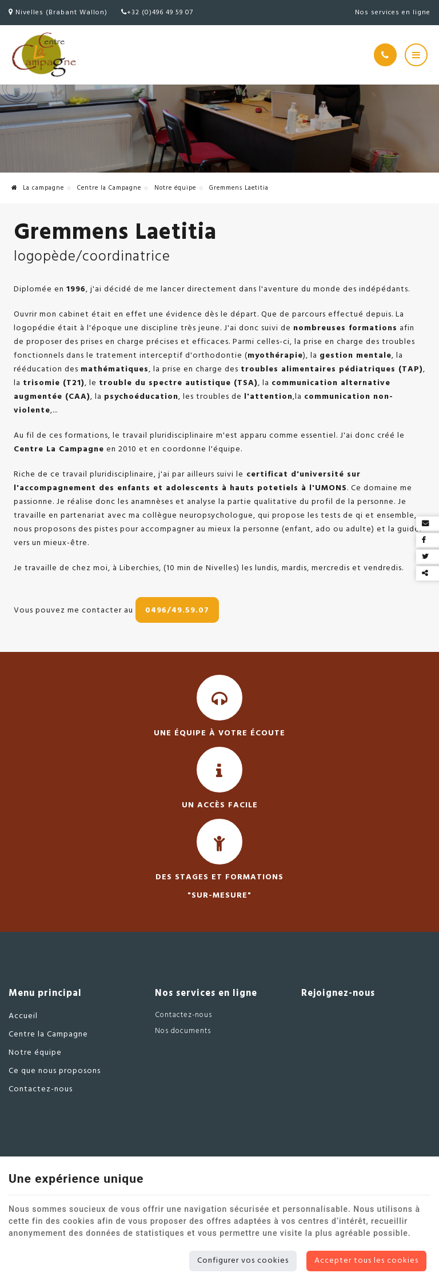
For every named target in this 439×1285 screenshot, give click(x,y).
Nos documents (183, 1031)
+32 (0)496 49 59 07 (157, 12)
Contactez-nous (41, 1089)
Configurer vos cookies (243, 1260)
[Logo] (43, 55)
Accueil (23, 1016)
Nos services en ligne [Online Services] (392, 12)
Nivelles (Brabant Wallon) (58, 12)
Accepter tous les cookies (366, 1260)
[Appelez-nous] (385, 54)
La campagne (37, 188)
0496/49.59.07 (177, 610)
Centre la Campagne (109, 188)
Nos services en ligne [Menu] (206, 993)
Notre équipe (175, 188)
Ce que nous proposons (55, 1071)
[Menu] (416, 54)
